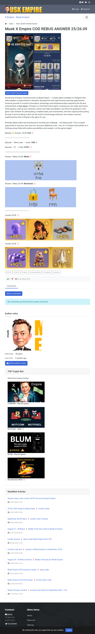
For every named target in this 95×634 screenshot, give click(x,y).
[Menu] (86, 17)
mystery (47, 272)
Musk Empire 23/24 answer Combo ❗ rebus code (28, 570)
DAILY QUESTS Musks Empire (16, 93)
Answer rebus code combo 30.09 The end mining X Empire (32, 498)
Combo (11, 549)
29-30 (10, 509)
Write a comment (14, 293)
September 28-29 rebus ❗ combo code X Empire (28, 519)
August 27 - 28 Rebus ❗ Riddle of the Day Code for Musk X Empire (35, 529)
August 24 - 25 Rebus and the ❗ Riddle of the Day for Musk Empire (35, 560)
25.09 (9, 272)
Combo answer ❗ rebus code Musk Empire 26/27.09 (30, 539)
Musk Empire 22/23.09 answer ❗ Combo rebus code (30, 580)
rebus (25, 272)
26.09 (17, 272)
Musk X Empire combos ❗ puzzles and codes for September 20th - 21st (37, 590)
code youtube (36, 272)
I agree (68, 630)
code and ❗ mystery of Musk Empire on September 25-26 (38, 549)
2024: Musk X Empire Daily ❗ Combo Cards (31, 509)
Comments (11, 286)
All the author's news (16, 363)
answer (57, 272)
